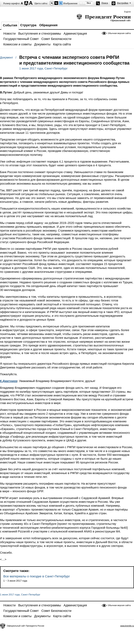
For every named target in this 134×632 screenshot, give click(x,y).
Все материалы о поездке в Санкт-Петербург (36, 576)
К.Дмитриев (8, 381)
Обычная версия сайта (119, 33)
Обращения (48, 25)
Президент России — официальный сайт (104, 18)
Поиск (104, 3)
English (127, 12)
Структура (28, 25)
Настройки (122, 3)
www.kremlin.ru (127, 626)
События (10, 25)
